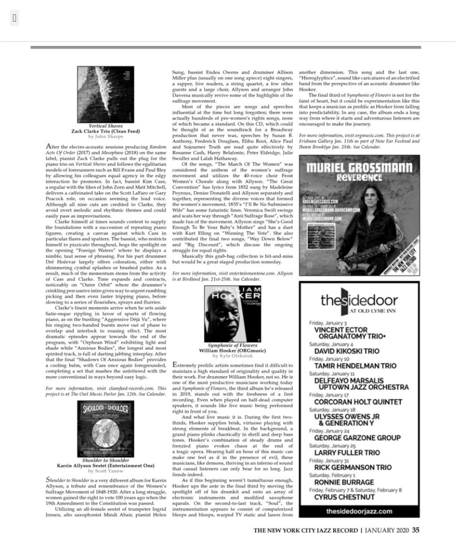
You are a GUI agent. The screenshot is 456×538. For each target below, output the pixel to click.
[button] (14, 18)
